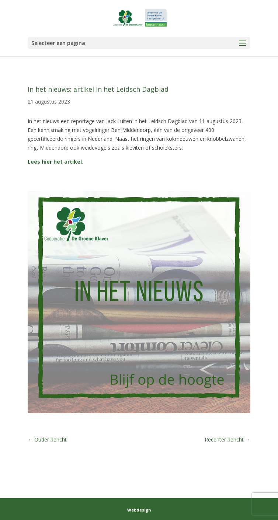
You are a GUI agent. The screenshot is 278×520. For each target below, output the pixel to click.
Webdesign (139, 510)
